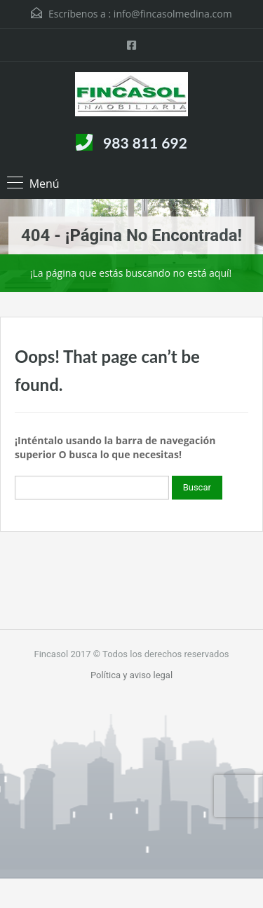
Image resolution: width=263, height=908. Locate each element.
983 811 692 (145, 142)
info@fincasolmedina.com (173, 13)
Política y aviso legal (131, 675)
